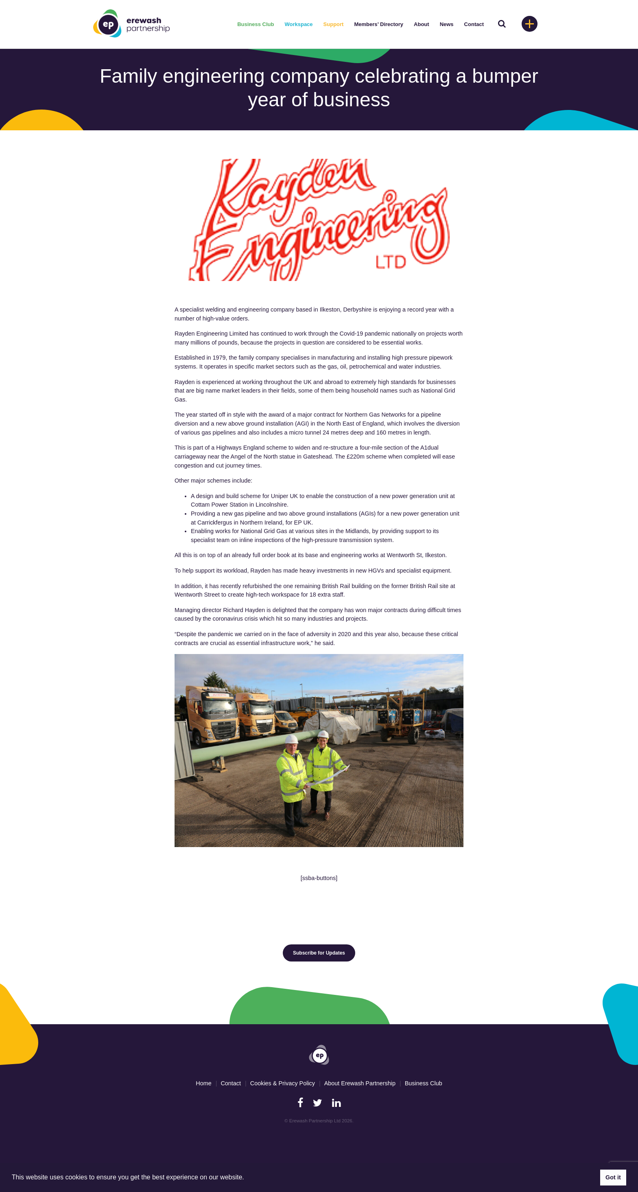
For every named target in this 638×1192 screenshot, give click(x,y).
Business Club (255, 24)
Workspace (298, 24)
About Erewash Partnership (359, 1083)
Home (203, 1083)
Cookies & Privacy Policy (282, 1083)
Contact (474, 24)
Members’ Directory (378, 24)
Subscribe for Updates (319, 953)
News (447, 24)
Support (333, 24)
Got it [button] (613, 1177)
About (421, 24)
